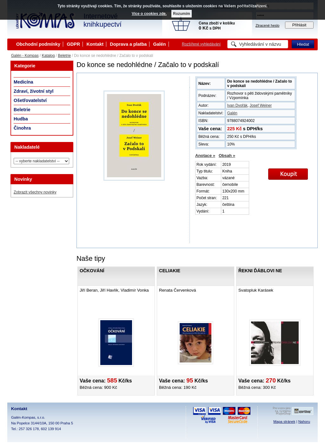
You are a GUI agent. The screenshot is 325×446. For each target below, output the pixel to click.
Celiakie (169, 270)
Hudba (21, 118)
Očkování (92, 270)
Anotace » (205, 155)
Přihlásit (299, 25)
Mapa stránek (284, 421)
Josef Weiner (260, 105)
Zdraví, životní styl (34, 91)
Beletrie (64, 55)
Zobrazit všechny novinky (35, 192)
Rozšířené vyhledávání (201, 44)
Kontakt (94, 44)
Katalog (48, 55)
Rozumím (181, 13)
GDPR (73, 44)
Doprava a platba (128, 44)
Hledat (303, 44)
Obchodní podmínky (38, 44)
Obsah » (227, 155)
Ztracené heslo (267, 25)
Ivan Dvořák (237, 105)
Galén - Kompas (25, 55)
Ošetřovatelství (30, 100)
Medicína (23, 81)
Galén (159, 44)
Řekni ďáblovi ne (260, 270)
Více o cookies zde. (149, 13)
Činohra (22, 128)
